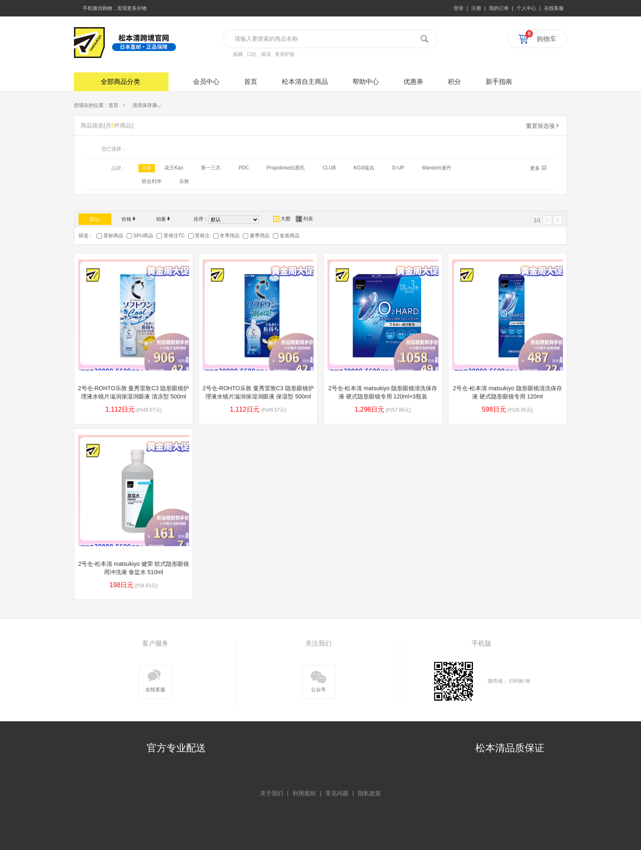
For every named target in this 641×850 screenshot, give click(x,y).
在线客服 (554, 8)
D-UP (398, 168)
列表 (304, 219)
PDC (243, 168)
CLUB (329, 168)
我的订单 (499, 8)
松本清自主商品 (305, 81)
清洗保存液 (147, 105)
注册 (476, 8)
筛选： (85, 236)
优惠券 (413, 81)
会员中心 (206, 81)
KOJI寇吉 (363, 168)
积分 (454, 81)
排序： (201, 219)
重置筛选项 (543, 126)
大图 (282, 219)
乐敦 (184, 181)
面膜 (238, 54)
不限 (147, 168)
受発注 (202, 236)
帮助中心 (366, 81)
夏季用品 (260, 236)
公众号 (318, 680)
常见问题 (336, 793)
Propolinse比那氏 (286, 168)
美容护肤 (285, 54)
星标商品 (113, 236)
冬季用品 (230, 236)
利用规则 (304, 793)
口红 (252, 54)
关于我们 (271, 793)
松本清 (89, 42)
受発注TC (174, 236)
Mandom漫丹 (436, 168)
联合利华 (151, 181)
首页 (250, 81)
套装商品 (290, 236)
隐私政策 (369, 793)
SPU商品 (143, 236)
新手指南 (499, 81)
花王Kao (173, 168)
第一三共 (211, 168)
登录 (458, 8)
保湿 (266, 54)
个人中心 (526, 8)
